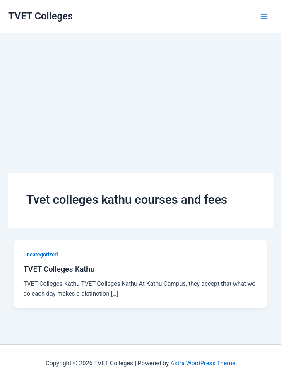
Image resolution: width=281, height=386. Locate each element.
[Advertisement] (140, 91)
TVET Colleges (40, 16)
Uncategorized (40, 254)
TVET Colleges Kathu (58, 269)
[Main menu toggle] (264, 16)
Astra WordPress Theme (203, 363)
